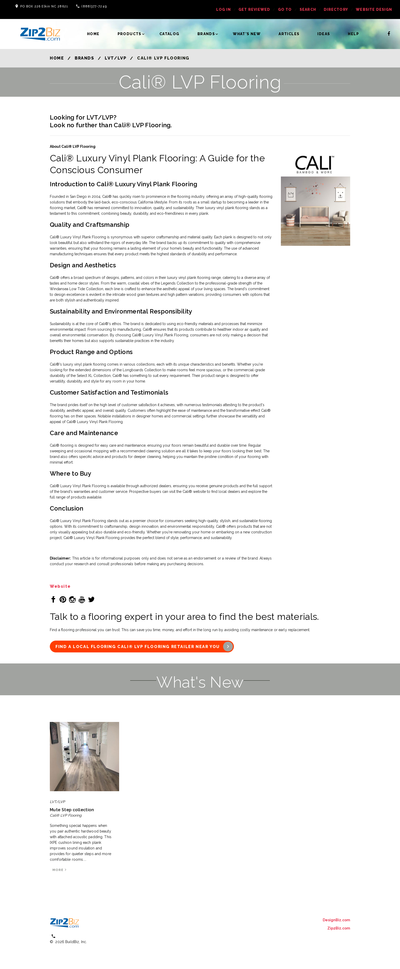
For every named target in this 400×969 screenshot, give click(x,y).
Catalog (169, 34)
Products (129, 34)
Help (353, 34)
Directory (336, 9)
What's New (247, 34)
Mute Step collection (72, 809)
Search (308, 9)
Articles (289, 34)
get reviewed (254, 9)
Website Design (374, 9)
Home (93, 34)
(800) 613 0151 (72, 936)
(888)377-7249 (94, 6)
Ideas (323, 34)
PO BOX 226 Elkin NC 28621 (44, 6)
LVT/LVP (115, 58)
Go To (285, 9)
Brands (206, 34)
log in (223, 9)
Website (60, 586)
